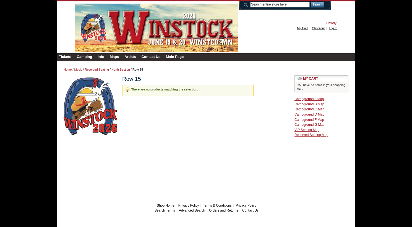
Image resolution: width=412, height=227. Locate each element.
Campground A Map (309, 99)
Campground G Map (309, 125)
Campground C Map (309, 109)
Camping (84, 57)
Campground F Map (309, 120)
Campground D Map (309, 114)
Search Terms (165, 210)
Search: (247, 4)
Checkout (318, 28)
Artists (130, 57)
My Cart (302, 28)
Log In (333, 28)
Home (68, 69)
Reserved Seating (97, 69)
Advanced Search (192, 210)
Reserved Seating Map (311, 135)
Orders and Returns (223, 210)
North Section (120, 69)
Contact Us (150, 57)
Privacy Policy (188, 205)
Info (101, 57)
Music (78, 69)
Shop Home (165, 205)
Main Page (175, 57)
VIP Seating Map (306, 130)
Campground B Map (309, 104)
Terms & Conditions (217, 205)
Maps (114, 57)
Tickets (65, 57)
